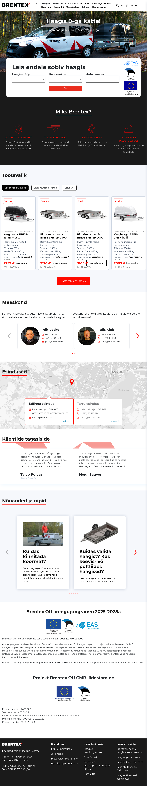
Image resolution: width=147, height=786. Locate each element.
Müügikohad (72, 7)
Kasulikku (46, 7)
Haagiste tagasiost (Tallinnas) (127, 769)
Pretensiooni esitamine (64, 758)
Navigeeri (66, 421)
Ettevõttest (90, 757)
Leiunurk (84, 3)
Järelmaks (57, 753)
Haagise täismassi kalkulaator (126, 777)
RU (136, 5)
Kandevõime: (58, 74)
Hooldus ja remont (101, 3)
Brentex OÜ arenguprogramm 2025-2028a (97, 765)
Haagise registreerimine (65, 763)
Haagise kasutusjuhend (130, 762)
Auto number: (95, 74)
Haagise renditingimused (93, 751)
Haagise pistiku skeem (129, 757)
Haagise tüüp (21, 74)
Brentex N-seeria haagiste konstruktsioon (130, 751)
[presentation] (9, 341)
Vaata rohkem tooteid (73, 281)
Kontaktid (59, 7)
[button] (72, 353)
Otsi (122, 5)
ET (132, 5)
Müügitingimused (61, 749)
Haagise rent (99, 7)
